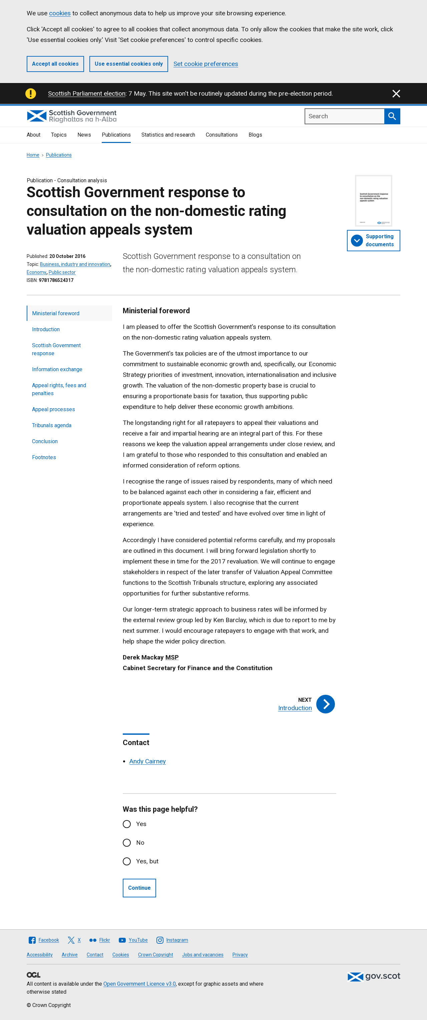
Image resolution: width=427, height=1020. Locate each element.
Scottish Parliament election (86, 93)
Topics (59, 135)
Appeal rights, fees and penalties (59, 389)
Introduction (46, 329)
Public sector (62, 272)
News (84, 135)
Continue (139, 888)
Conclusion (45, 441)
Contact (95, 954)
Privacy (240, 954)
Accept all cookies (55, 64)
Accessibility (40, 954)
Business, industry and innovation (75, 264)
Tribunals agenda (51, 425)
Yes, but (147, 861)
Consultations (222, 135)
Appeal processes (53, 409)
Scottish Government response (56, 349)
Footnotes (44, 457)
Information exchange (57, 369)
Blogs (255, 135)
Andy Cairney (147, 761)
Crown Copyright (155, 954)
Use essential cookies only (129, 64)
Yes (141, 824)
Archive (70, 954)
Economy (36, 272)
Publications (116, 135)
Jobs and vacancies (203, 954)
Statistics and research (168, 135)
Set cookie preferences (205, 64)
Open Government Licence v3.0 (139, 984)
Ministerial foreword (55, 313)
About (33, 135)
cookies (60, 13)
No (140, 842)
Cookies (120, 954)
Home (33, 155)
